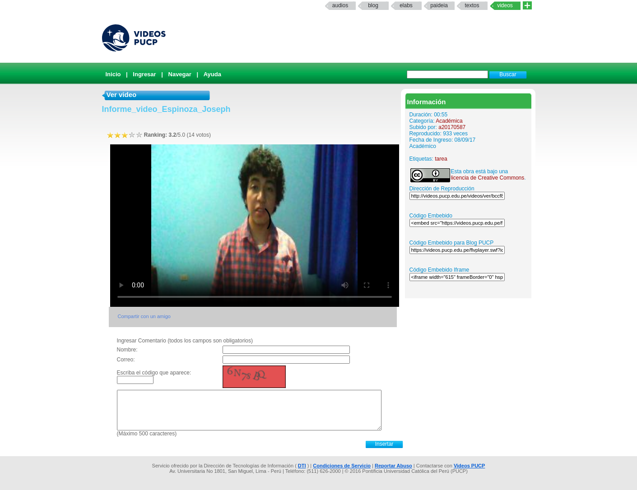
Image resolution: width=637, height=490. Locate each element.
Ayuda (212, 74)
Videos (505, 5)
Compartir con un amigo (144, 316)
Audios (340, 5)
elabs (406, 5)
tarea (441, 159)
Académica (449, 121)
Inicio (113, 74)
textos (472, 5)
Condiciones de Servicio (342, 465)
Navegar (179, 74)
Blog (373, 5)
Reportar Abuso (393, 465)
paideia (439, 5)
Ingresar (144, 74)
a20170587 (451, 127)
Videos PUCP (469, 465)
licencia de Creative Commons (488, 178)
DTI (302, 465)
